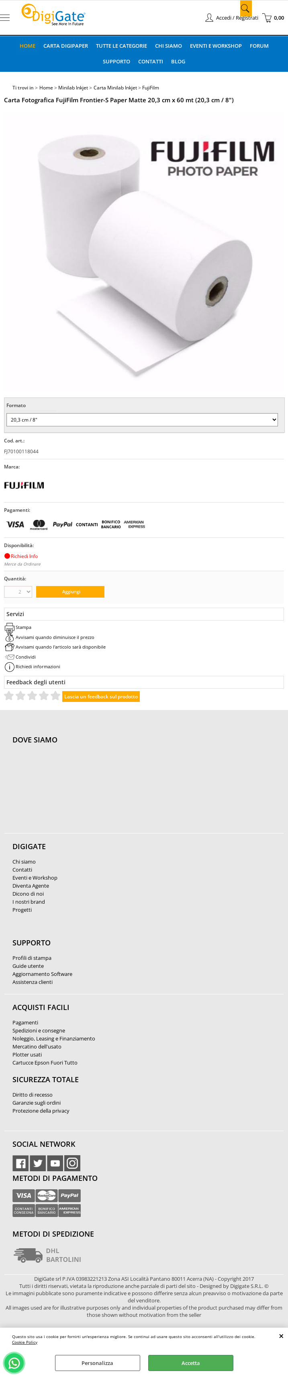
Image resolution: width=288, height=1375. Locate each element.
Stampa (23, 627)
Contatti (150, 61)
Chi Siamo (168, 45)
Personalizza (97, 1363)
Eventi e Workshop (216, 45)
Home (27, 45)
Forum (259, 45)
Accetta (191, 1363)
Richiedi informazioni (38, 666)
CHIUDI (281, 1336)
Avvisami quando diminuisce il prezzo (55, 637)
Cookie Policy (24, 1342)
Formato (16, 405)
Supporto (116, 61)
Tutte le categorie (121, 45)
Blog (178, 61)
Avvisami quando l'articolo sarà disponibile (61, 647)
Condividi (26, 657)
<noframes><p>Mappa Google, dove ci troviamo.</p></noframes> (72, 793)
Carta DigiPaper (65, 45)
